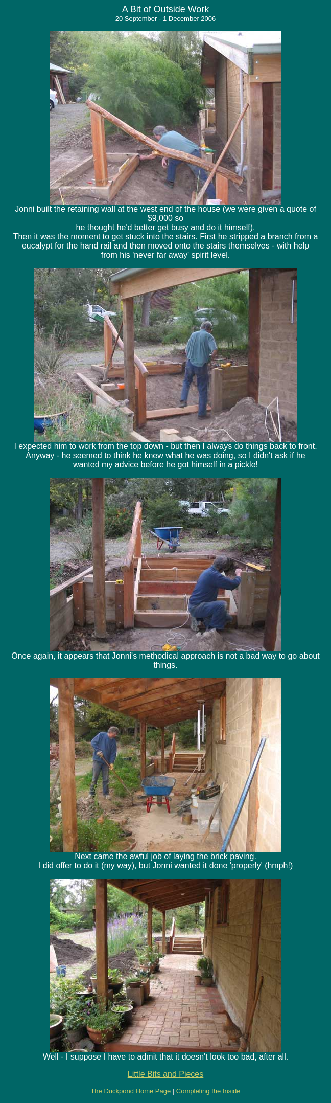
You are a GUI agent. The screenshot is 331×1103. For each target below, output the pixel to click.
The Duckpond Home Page (130, 1091)
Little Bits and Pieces (166, 1074)
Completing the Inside (208, 1091)
